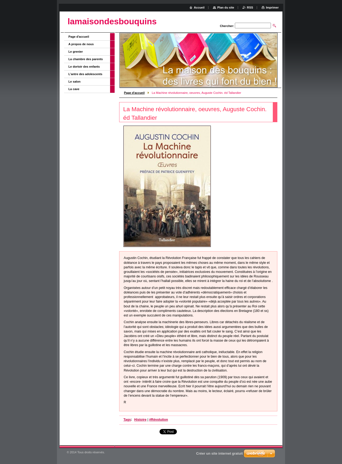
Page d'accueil (134, 92)
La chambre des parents (85, 59)
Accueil (199, 7)
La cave (73, 89)
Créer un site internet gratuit (219, 453)
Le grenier (75, 51)
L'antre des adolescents (85, 74)
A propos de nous (81, 44)
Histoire (140, 420)
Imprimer (272, 7)
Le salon (74, 81)
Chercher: (227, 26)
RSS (250, 7)
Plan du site (225, 7)
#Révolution (158, 420)
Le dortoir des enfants (84, 66)
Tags (127, 420)
